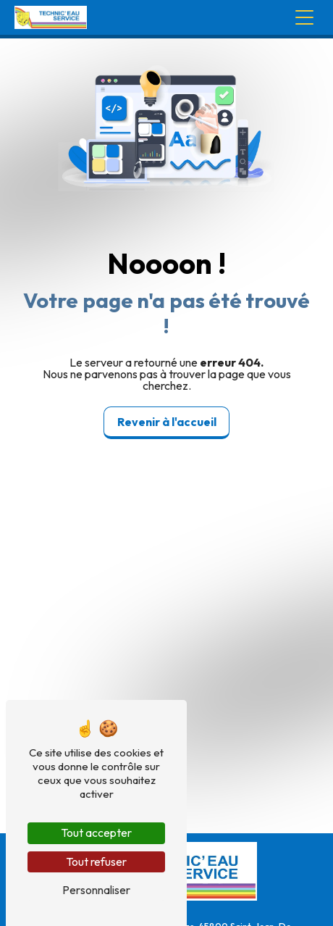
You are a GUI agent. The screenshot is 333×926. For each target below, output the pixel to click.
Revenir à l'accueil (166, 421)
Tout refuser (96, 861)
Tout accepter (96, 832)
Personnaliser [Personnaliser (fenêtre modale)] (96, 890)
